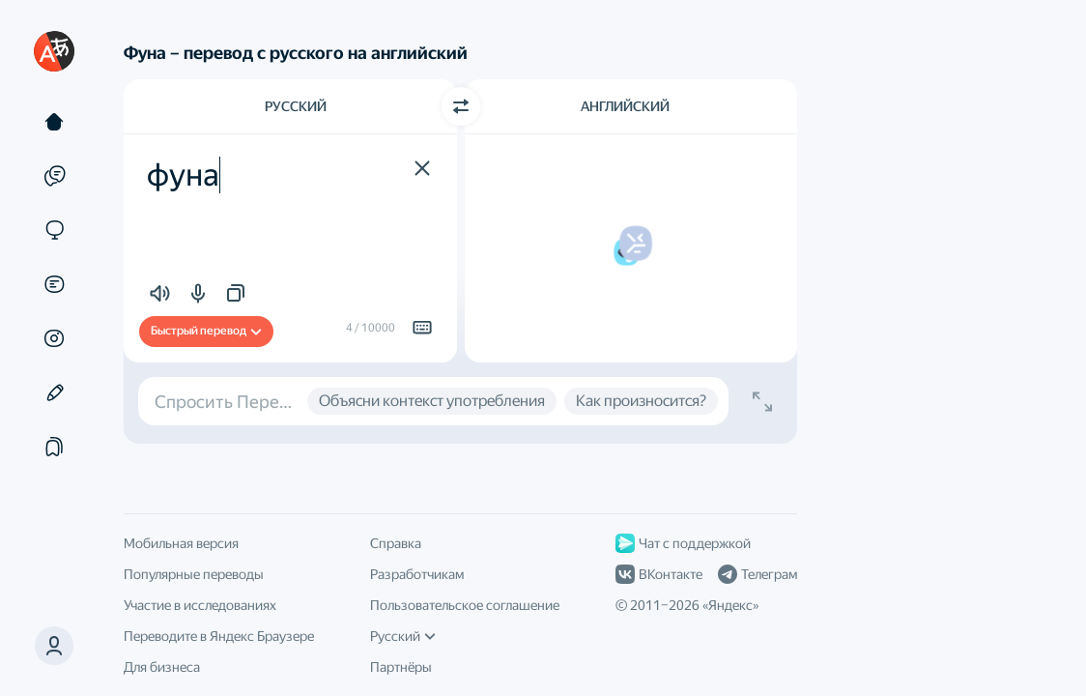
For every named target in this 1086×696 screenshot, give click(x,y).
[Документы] (54, 284)
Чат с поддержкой (683, 543)
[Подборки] (54, 446)
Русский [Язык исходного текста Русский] (296, 106)
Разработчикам (417, 574)
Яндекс (730, 605)
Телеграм (757, 574)
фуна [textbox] (183, 175)
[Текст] (54, 121)
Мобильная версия (181, 543)
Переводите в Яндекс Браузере (219, 636)
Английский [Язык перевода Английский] (625, 106)
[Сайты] (54, 230)
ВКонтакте (658, 574)
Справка (395, 543)
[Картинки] (54, 338)
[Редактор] (54, 392)
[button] (54, 645)
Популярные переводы (194, 574)
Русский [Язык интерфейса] (403, 636)
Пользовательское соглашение (464, 605)
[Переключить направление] (461, 106)
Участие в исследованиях (200, 605)
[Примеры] (54, 176)
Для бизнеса (162, 667)
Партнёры (401, 667)
